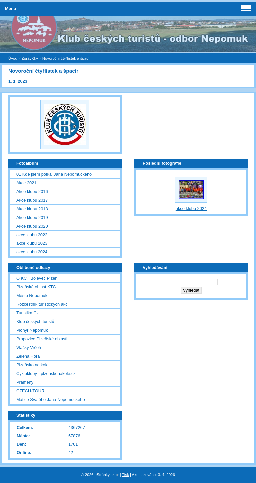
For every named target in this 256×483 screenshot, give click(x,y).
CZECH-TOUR (30, 390)
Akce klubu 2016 (32, 191)
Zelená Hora (28, 356)
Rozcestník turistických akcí (42, 304)
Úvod (12, 58)
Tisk (125, 475)
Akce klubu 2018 (32, 208)
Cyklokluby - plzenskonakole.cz (46, 373)
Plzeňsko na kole (32, 364)
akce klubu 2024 (31, 251)
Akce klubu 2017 (32, 200)
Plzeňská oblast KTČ (36, 286)
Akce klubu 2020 (32, 226)
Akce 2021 (26, 182)
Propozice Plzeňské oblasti (41, 338)
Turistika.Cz (27, 312)
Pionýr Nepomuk (32, 330)
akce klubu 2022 (31, 234)
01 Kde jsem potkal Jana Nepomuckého (54, 174)
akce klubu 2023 (31, 243)
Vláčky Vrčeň (28, 347)
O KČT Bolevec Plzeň (37, 278)
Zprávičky (30, 58)
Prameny (24, 382)
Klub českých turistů (35, 321)
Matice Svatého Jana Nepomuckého (50, 399)
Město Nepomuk (31, 295)
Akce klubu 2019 (32, 217)
